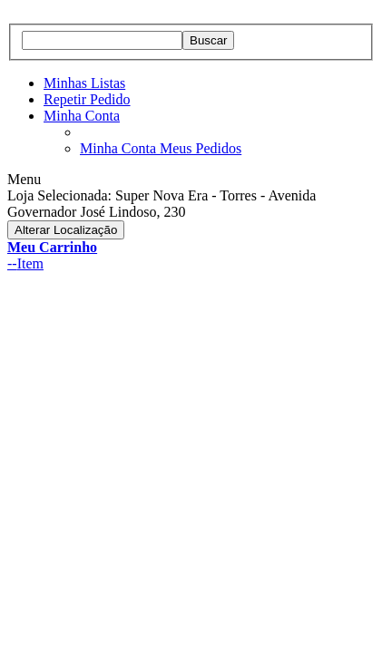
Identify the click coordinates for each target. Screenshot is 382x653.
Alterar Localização (66, 230)
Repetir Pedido (87, 99)
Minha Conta (82, 115)
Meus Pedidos (200, 148)
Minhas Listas (84, 83)
